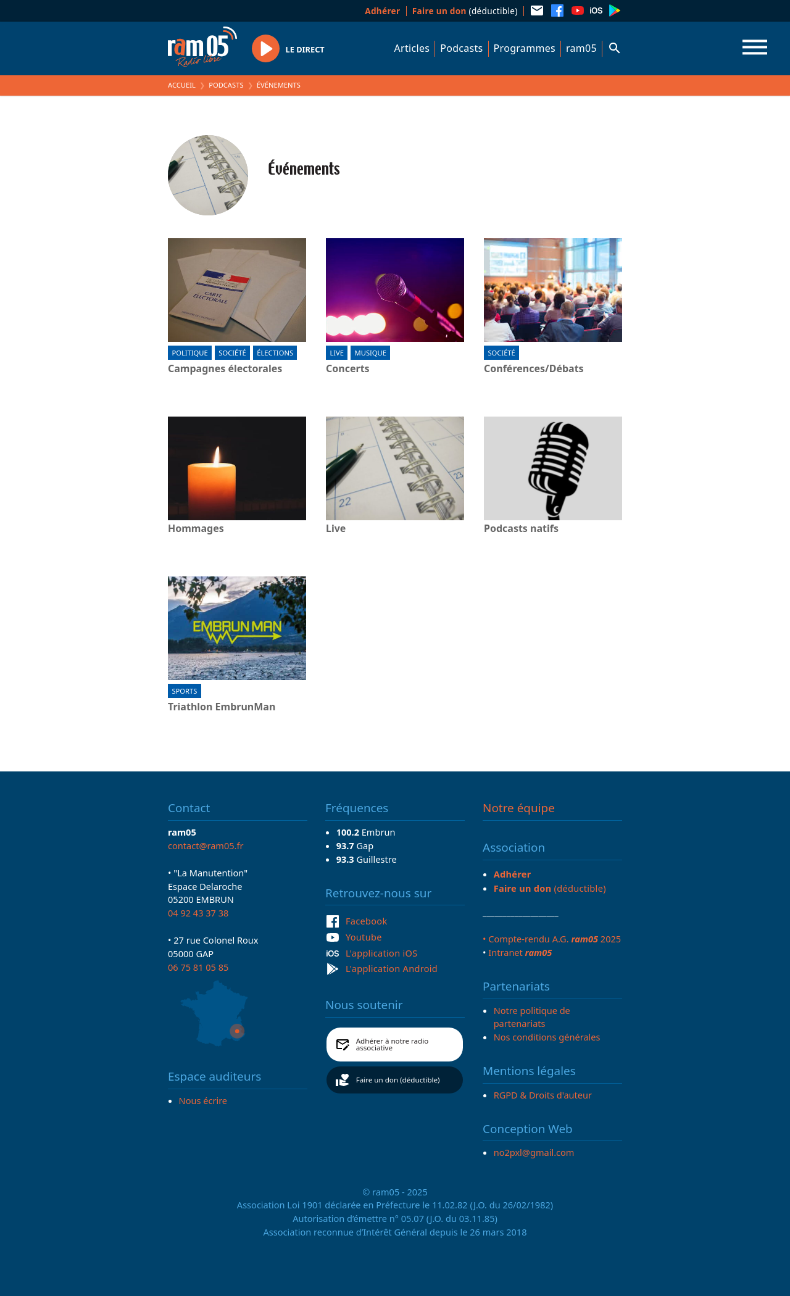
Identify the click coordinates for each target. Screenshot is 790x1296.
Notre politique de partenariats (532, 1017)
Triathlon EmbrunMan (221, 707)
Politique (189, 352)
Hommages (196, 528)
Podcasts (461, 48)
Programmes (524, 48)
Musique (370, 352)
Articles (412, 48)
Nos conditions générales (547, 1037)
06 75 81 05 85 (198, 967)
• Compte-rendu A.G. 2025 (552, 939)
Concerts (348, 369)
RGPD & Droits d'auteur (543, 1095)
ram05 (581, 48)
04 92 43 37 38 (198, 913)
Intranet (520, 952)
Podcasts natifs (521, 528)
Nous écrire (203, 1100)
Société (232, 352)
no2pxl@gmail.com (534, 1152)
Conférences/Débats (534, 369)
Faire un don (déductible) (398, 1079)
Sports (184, 691)
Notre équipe (519, 808)
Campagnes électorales (225, 369)
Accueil (182, 84)
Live (337, 352)
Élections (275, 352)
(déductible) (465, 11)
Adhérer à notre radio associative (392, 1044)
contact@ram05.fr (206, 845)
